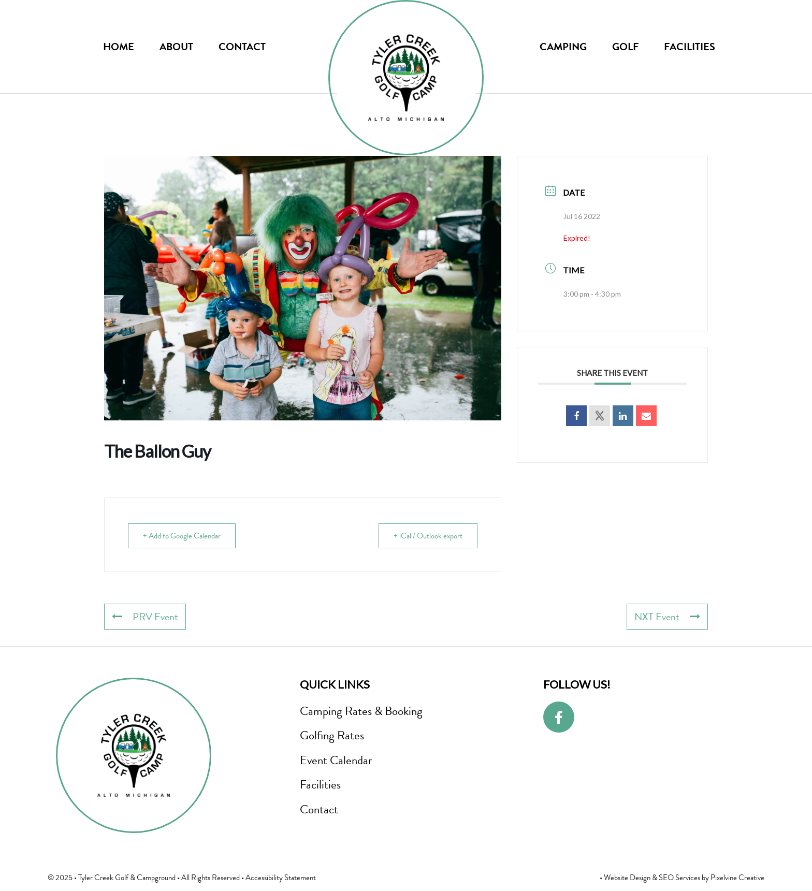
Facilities (689, 46)
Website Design (627, 877)
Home (118, 46)
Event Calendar (336, 760)
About (176, 46)
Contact (242, 46)
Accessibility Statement (280, 877)
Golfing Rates (332, 735)
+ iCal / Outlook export (428, 536)
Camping (563, 46)
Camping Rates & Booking (361, 711)
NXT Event (667, 616)
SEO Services (679, 877)
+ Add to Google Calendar (182, 536)
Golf (625, 46)
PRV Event (145, 616)
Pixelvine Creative (737, 877)
